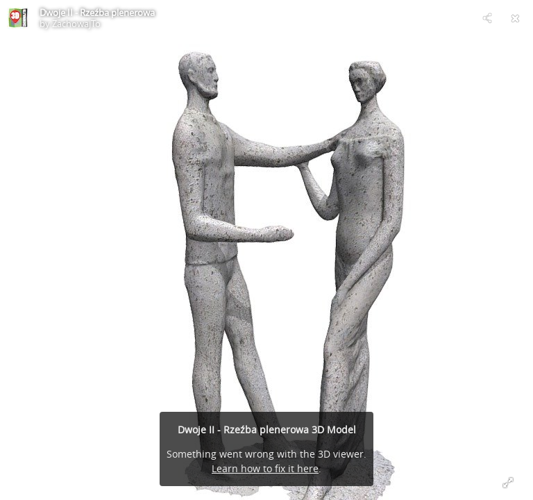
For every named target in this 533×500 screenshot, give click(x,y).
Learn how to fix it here (265, 468)
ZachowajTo (76, 23)
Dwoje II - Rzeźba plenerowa (97, 12)
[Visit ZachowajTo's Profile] (18, 18)
